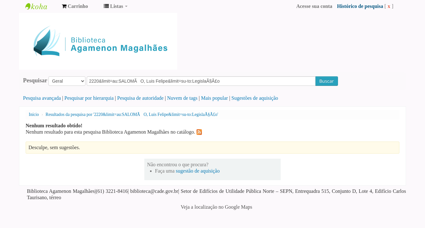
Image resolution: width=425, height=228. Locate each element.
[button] (75, 6)
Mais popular (214, 98)
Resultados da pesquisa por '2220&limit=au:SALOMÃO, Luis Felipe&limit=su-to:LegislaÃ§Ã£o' (132, 114)
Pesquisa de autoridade (140, 98)
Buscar (326, 81)
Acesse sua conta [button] (314, 6)
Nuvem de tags (182, 98)
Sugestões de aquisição (254, 98)
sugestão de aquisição (198, 171)
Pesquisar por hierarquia (89, 98)
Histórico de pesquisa (360, 6)
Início (34, 114)
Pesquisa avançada (42, 98)
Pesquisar (35, 80)
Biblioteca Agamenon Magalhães (41, 6)
